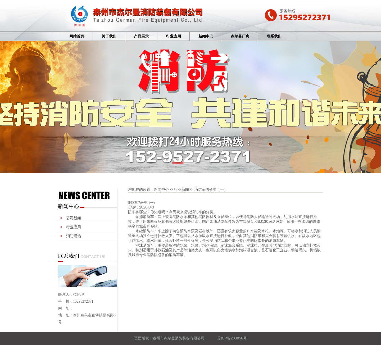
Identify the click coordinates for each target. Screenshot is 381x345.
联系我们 (274, 36)
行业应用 (173, 36)
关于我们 (109, 36)
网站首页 (76, 36)
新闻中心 (205, 36)
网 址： (65, 308)
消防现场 (73, 236)
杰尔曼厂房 (240, 36)
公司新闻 (73, 218)
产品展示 (141, 36)
